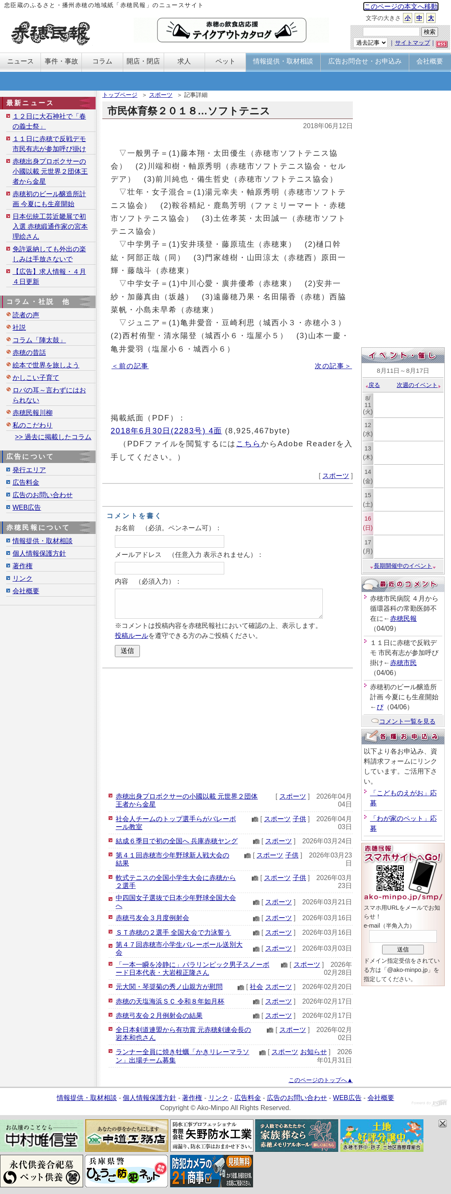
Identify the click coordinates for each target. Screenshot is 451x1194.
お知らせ (313, 1051)
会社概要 (26, 590)
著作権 (23, 565)
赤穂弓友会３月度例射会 (152, 917)
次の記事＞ (333, 365)
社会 (256, 986)
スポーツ (160, 94)
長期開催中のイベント (403, 565)
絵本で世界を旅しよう (46, 365)
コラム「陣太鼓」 (39, 340)
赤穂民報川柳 (33, 412)
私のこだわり (33, 425)
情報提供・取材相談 (43, 540)
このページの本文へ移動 (401, 6)
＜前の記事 (130, 365)
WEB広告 (27, 507)
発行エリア (29, 469)
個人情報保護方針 (39, 553)
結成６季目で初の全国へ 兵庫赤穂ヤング (177, 841)
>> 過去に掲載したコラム (53, 436)
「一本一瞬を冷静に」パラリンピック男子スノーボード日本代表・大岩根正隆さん (192, 968)
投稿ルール (131, 635)
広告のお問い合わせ (43, 494)
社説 (19, 327)
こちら (248, 443)
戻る (372, 385)
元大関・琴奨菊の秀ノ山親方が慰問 (169, 986)
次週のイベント (419, 385)
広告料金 (26, 482)
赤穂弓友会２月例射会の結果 (159, 1015)
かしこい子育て (36, 377)
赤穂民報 (403, 618)
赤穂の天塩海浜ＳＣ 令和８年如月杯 (170, 1001)
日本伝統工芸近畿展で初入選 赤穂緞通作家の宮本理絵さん (50, 226)
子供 (299, 818)
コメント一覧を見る (403, 721)
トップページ (119, 94)
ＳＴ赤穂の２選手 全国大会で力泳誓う (173, 932)
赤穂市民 (403, 662)
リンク (23, 578)
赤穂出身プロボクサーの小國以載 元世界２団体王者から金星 (50, 171)
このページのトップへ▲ (321, 1080)
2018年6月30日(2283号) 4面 (166, 430)
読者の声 (26, 315)
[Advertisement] (227, 728)
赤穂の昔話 (29, 352)
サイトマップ (412, 42)
